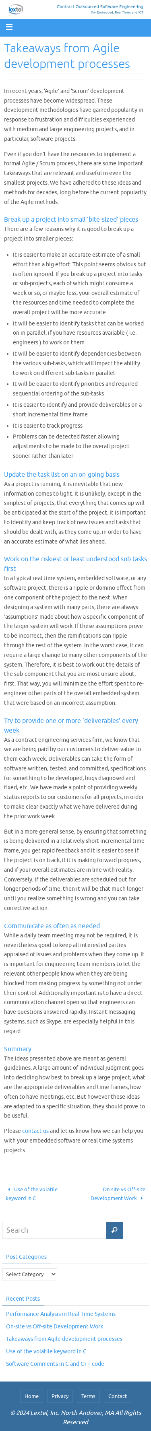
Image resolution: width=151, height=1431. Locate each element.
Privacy (60, 1396)
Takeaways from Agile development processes (64, 1339)
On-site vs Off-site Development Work (118, 1194)
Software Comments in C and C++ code (55, 1364)
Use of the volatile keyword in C (32, 1194)
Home (32, 1396)
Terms (88, 1396)
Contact (117, 1396)
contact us (35, 1131)
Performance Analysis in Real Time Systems (61, 1314)
